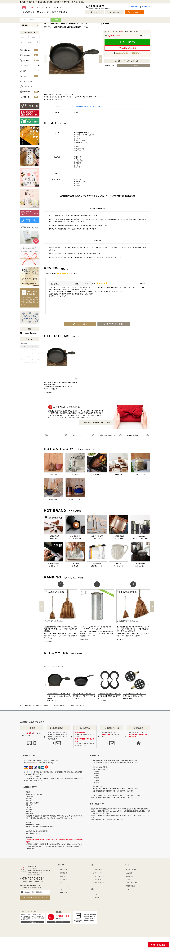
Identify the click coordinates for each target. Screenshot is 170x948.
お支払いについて (98, 876)
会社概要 (129, 873)
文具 (61, 883)
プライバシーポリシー (133, 883)
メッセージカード (83, 435)
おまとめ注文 (130, 879)
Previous (45, 59)
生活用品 (62, 876)
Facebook (34, 333)
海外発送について (98, 883)
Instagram (24, 333)
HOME (21, 705)
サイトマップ (130, 889)
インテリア (63, 879)
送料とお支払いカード (110, 435)
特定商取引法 (130, 886)
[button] (41, 606)
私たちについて (131, 870)
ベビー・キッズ (65, 889)
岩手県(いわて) (37, 705)
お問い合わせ (135, 6)
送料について (97, 873)
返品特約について (110, 65)
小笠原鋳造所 (46, 705)
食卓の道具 (63, 870)
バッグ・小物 (64, 886)
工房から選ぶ (28, 705)
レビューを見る (133, 65)
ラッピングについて (99, 879)
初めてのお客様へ (138, 435)
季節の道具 (63, 892)
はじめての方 (97, 870)
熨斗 (56, 435)
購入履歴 (30, 25)
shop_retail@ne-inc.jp (31, 885)
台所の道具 (63, 873)
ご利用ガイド (146, 6)
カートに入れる (159, 944)
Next (100, 59)
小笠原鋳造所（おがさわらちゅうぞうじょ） (89, 106)
